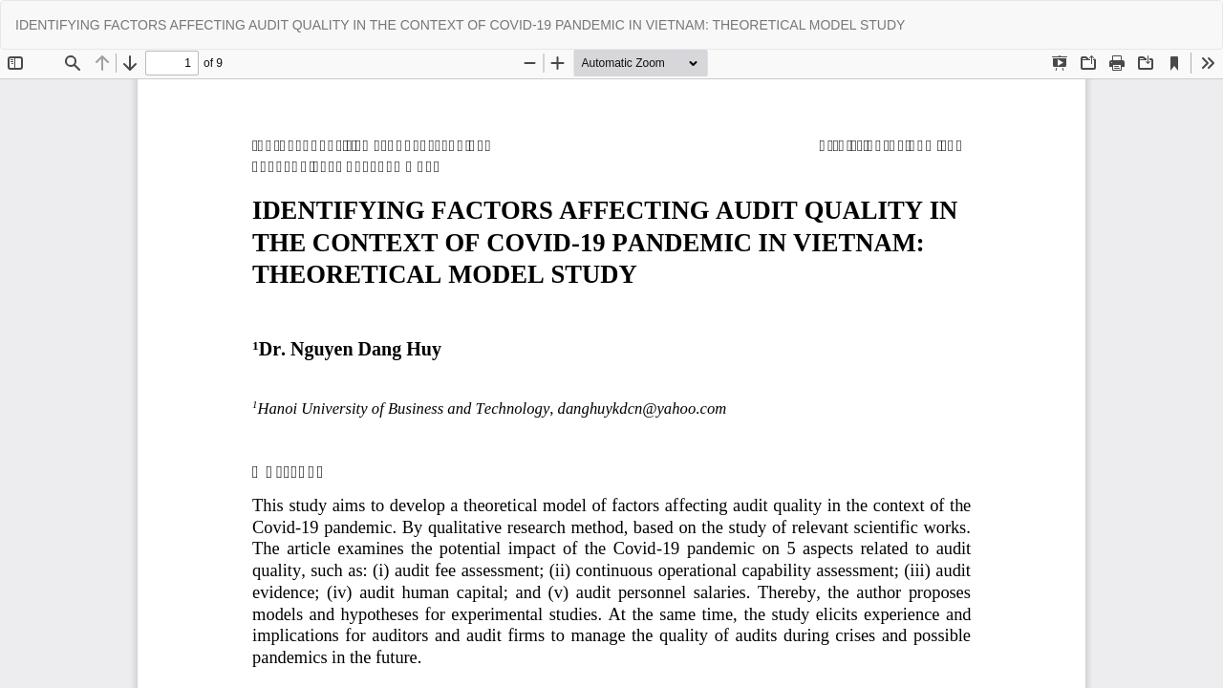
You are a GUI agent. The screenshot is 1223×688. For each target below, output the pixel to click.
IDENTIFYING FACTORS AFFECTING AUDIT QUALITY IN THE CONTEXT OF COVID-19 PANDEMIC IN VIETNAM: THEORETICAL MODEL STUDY (460, 24)
